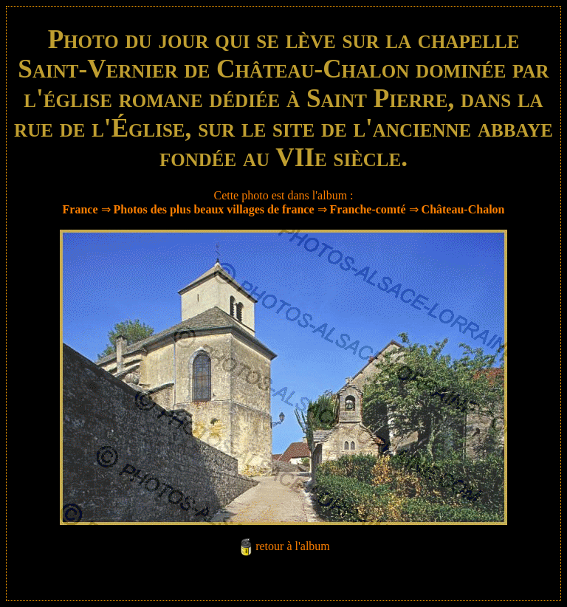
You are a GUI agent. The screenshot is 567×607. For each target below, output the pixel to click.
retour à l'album (292, 546)
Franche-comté (368, 209)
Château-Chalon (463, 209)
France (80, 209)
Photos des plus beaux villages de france (214, 209)
